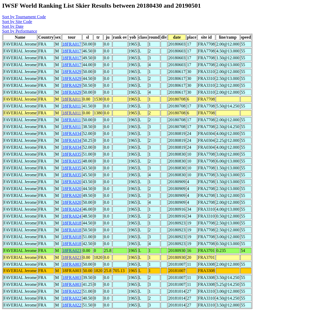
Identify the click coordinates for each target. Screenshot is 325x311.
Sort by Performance (19, 31)
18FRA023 (71, 250)
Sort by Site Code (17, 21)
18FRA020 (71, 181)
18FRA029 (71, 71)
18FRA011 (71, 99)
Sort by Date (13, 26)
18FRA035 (71, 154)
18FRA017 (71, 44)
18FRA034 (71, 133)
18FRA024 (71, 209)
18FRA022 (71, 291)
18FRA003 (71, 264)
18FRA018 (71, 223)
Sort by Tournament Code (24, 17)
